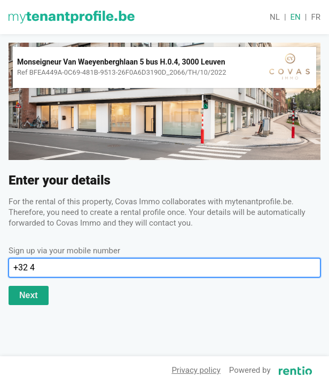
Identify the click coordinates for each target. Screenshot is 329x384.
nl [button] (275, 17)
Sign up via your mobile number (64, 250)
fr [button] (315, 17)
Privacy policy (195, 370)
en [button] (296, 17)
